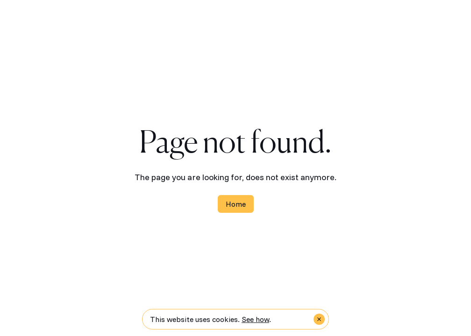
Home (236, 204)
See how (255, 319)
